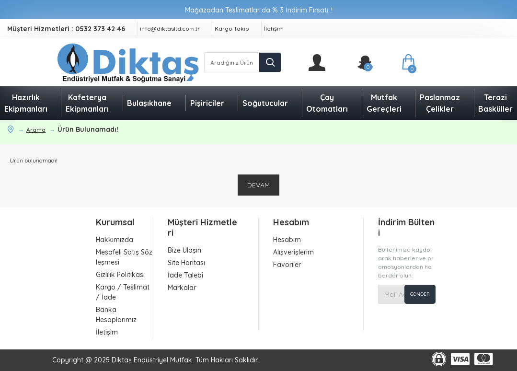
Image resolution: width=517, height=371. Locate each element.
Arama (36, 129)
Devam (258, 185)
